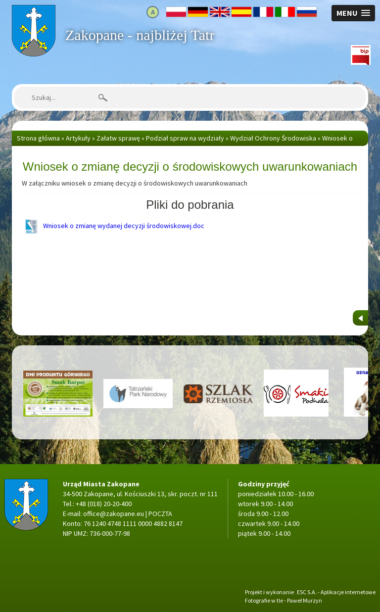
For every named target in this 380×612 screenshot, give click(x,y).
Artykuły (78, 138)
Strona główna (33, 9)
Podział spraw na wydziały (185, 138)
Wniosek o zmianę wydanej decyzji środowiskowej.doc (113, 225)
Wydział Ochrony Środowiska (273, 138)
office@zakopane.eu (113, 513)
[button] (353, 13)
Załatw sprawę (118, 138)
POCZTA (160, 513)
